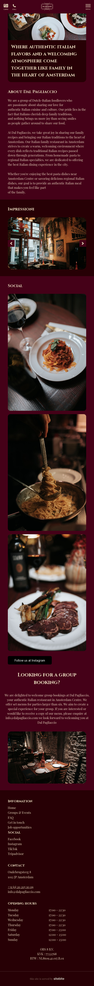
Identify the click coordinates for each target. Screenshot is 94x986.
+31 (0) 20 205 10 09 (20, 887)
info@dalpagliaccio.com (24, 892)
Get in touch (16, 822)
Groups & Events (19, 812)
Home (12, 808)
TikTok (12, 849)
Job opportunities (19, 827)
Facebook (14, 839)
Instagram (15, 844)
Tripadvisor (16, 854)
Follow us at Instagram (30, 660)
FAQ (11, 817)
